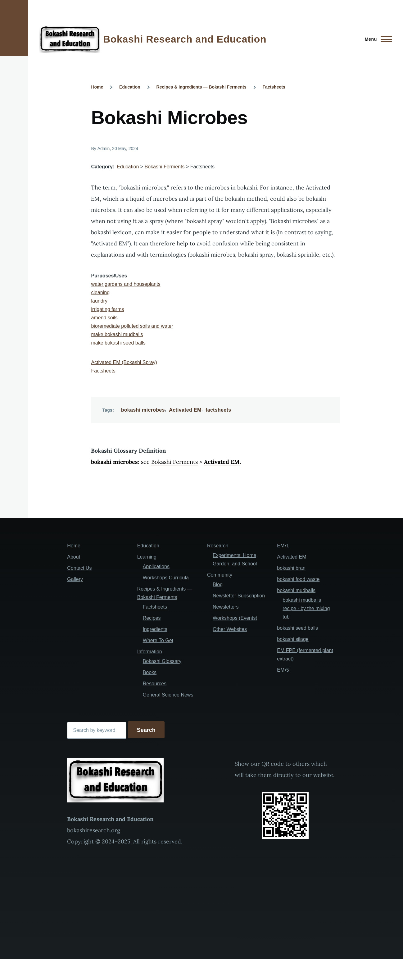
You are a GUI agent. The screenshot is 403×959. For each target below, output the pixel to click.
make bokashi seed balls (118, 342)
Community (219, 575)
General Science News (168, 694)
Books (149, 672)
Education (129, 86)
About (73, 556)
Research (217, 545)
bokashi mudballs (296, 590)
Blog (218, 584)
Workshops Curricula (166, 577)
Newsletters (226, 607)
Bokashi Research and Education (184, 39)
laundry (99, 301)
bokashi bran (291, 568)
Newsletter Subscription (239, 595)
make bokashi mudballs (117, 334)
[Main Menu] (376, 39)
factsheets (218, 410)
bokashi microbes (143, 410)
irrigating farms (107, 309)
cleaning (100, 292)
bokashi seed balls (297, 628)
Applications (156, 566)
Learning (146, 556)
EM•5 (283, 670)
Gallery (75, 579)
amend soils (104, 317)
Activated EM (185, 410)
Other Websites (230, 629)
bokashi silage (292, 639)
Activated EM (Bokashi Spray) (124, 362)
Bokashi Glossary (162, 661)
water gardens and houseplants (125, 284)
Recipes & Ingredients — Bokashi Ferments (201, 86)
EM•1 (283, 545)
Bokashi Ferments (165, 166)
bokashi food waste (298, 579)
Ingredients (155, 629)
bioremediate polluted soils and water (132, 326)
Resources (154, 683)
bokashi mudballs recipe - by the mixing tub (306, 608)
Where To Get (158, 640)
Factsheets (274, 86)
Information (149, 651)
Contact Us (79, 568)
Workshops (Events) (235, 618)
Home (97, 86)
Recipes (152, 618)
